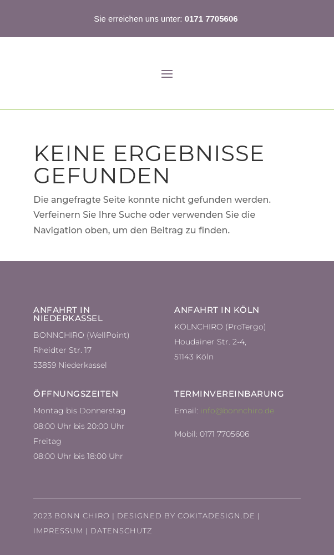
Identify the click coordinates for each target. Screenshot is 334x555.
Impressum (58, 530)
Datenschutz (121, 530)
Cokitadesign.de (216, 515)
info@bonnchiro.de (237, 411)
